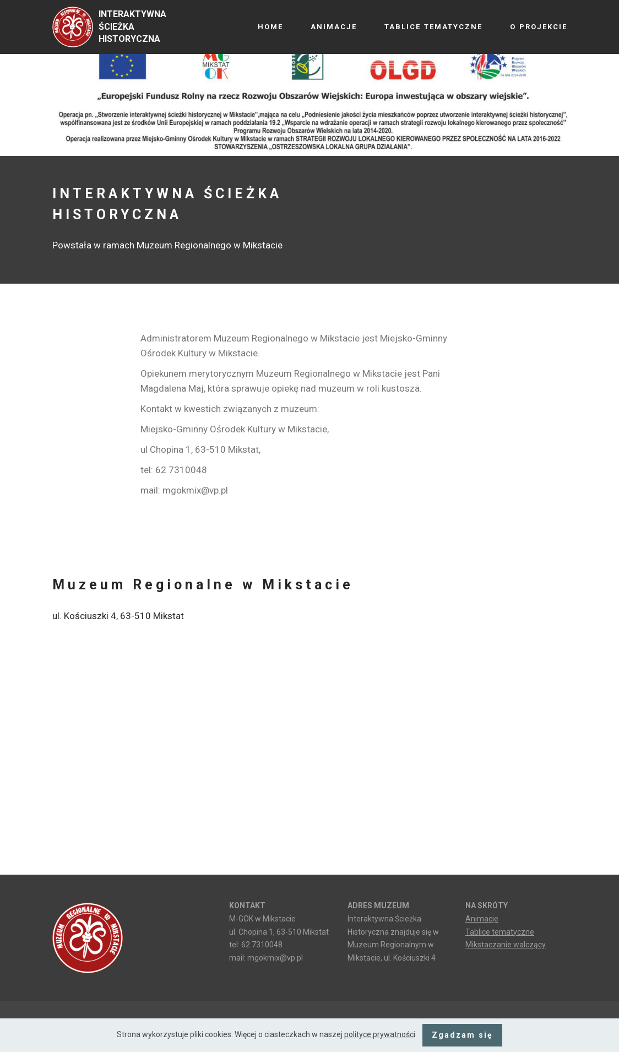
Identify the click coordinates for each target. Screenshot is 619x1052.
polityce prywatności (379, 1034)
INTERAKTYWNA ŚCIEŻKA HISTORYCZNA (132, 27)
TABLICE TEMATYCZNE (433, 27)
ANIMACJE (334, 27)
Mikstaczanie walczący (505, 944)
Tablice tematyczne (499, 932)
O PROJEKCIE (538, 27)
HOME (270, 27)
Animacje (481, 918)
